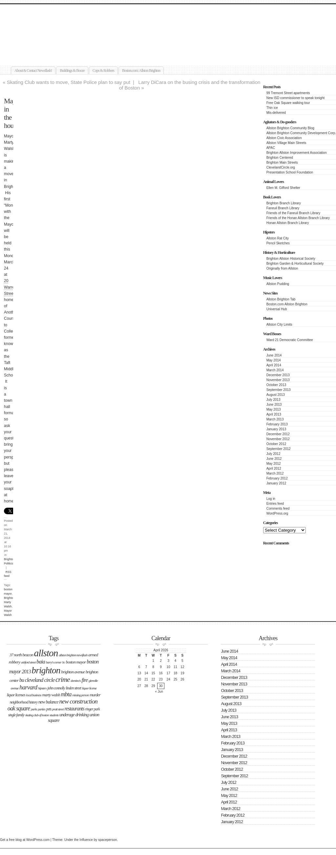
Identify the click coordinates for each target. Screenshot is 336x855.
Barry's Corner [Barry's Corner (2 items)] (53, 662)
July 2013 (273, 399)
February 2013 (277, 424)
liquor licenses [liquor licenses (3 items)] (16, 695)
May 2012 (273, 463)
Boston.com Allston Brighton (286, 304)
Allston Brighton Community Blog (290, 128)
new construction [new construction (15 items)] (78, 701)
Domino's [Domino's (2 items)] (75, 680)
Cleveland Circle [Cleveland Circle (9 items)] (39, 680)
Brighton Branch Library (283, 203)
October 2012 (276, 444)
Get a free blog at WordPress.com (25, 840)
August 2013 (275, 395)
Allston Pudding (277, 284)
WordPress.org (277, 513)
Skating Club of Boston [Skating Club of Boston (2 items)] (37, 715)
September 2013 (278, 390)
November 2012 (278, 439)
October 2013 (276, 385)
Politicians (10, 563)
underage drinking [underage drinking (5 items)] (74, 714)
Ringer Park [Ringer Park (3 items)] (92, 709)
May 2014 (273, 360)
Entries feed (275, 503)
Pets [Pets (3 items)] (49, 709)
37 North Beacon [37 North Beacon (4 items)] (21, 654)
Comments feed (278, 508)
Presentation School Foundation (289, 172)
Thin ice (272, 108)
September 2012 (278, 449)
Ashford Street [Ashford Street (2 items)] (28, 662)
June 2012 (274, 458)
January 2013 (276, 429)
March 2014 (275, 370)
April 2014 (273, 365)
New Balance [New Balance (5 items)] (48, 701)
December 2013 (278, 375)
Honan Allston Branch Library (287, 223)
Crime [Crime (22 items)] (62, 679)
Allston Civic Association (284, 138)
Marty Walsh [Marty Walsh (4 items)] (51, 694)
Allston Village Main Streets (286, 143)
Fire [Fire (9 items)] (84, 680)
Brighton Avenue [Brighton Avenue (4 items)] (73, 671)
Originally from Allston (282, 268)
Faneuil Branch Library (283, 208)
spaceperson (107, 840)
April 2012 (273, 468)
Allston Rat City (277, 238)
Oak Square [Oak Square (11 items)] (19, 708)
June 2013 (274, 404)
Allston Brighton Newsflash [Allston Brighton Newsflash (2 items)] (73, 655)
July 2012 (273, 454)
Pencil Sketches (278, 243)
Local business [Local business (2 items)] (33, 695)
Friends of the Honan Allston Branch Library (298, 218)
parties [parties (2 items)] (41, 709)
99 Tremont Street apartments (288, 93)
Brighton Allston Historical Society (290, 258)
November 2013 (278, 380)
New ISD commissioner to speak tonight (295, 98)
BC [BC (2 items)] (63, 662)
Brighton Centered (279, 157)
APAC (270, 148)
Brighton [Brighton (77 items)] (46, 670)
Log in (270, 498)
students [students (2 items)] (54, 715)
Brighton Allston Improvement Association (296, 152)
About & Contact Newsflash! (33, 70)
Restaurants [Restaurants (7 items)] (74, 708)
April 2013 (273, 414)
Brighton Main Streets (282, 162)
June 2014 (274, 355)
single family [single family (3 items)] (16, 715)
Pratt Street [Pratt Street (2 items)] (58, 709)
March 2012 (275, 473)
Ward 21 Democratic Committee (289, 340)
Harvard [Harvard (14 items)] (28, 687)
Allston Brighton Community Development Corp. (301, 133)
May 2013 (273, 409)
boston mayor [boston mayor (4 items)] (76, 662)
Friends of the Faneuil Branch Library (293, 213)
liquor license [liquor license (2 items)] (89, 688)
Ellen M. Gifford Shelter (283, 188)
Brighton (9, 559)
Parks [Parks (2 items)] (34, 709)
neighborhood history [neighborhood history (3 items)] (23, 702)
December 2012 (278, 434)
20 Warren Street (10, 286)
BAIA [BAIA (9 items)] (40, 662)
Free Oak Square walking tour (288, 103)
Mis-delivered (276, 112)
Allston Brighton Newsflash (76, 25)
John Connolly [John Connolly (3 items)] (56, 688)
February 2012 (277, 478)
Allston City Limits (279, 324)
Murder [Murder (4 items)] (95, 694)
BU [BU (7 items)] (21, 680)
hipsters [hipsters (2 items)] (42, 688)
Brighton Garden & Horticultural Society (295, 263)
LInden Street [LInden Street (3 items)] (73, 688)
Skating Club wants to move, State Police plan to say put (68, 82)
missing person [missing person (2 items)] (80, 695)
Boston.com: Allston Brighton (141, 70)
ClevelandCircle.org (280, 167)
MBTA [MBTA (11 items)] (66, 694)
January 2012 (276, 483)
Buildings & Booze (72, 70)
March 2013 (275, 419)
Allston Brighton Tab (281, 299)
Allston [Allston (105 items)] (46, 653)
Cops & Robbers (103, 70)
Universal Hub (276, 309)
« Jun (159, 691)
